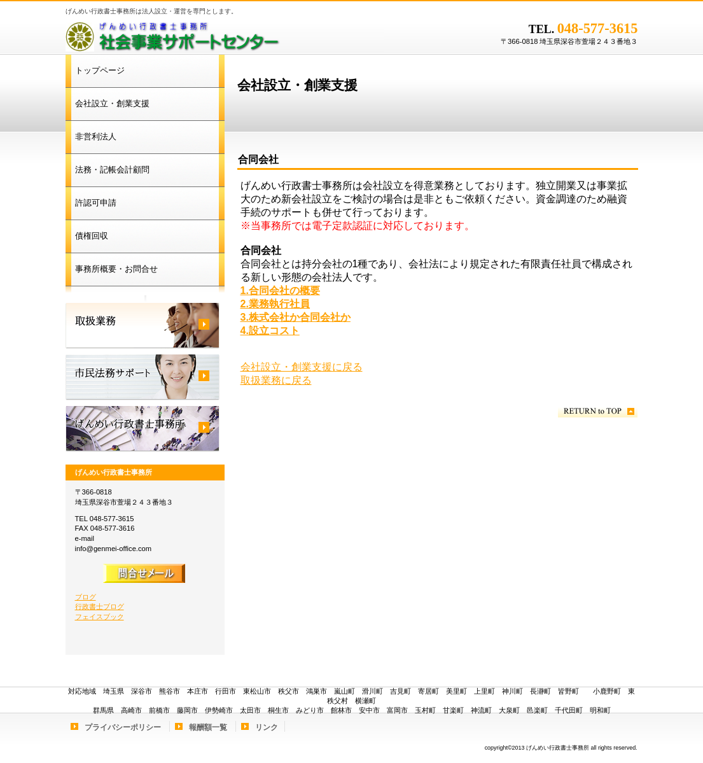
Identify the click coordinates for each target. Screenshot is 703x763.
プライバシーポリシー (123, 727)
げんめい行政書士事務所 (225, 35)
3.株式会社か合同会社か (295, 317)
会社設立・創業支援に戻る (301, 366)
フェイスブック (99, 616)
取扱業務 (142, 326)
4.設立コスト (270, 330)
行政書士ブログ (99, 606)
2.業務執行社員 (275, 303)
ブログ (85, 597)
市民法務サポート (142, 377)
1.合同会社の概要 (280, 290)
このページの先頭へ (597, 411)
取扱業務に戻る (276, 380)
